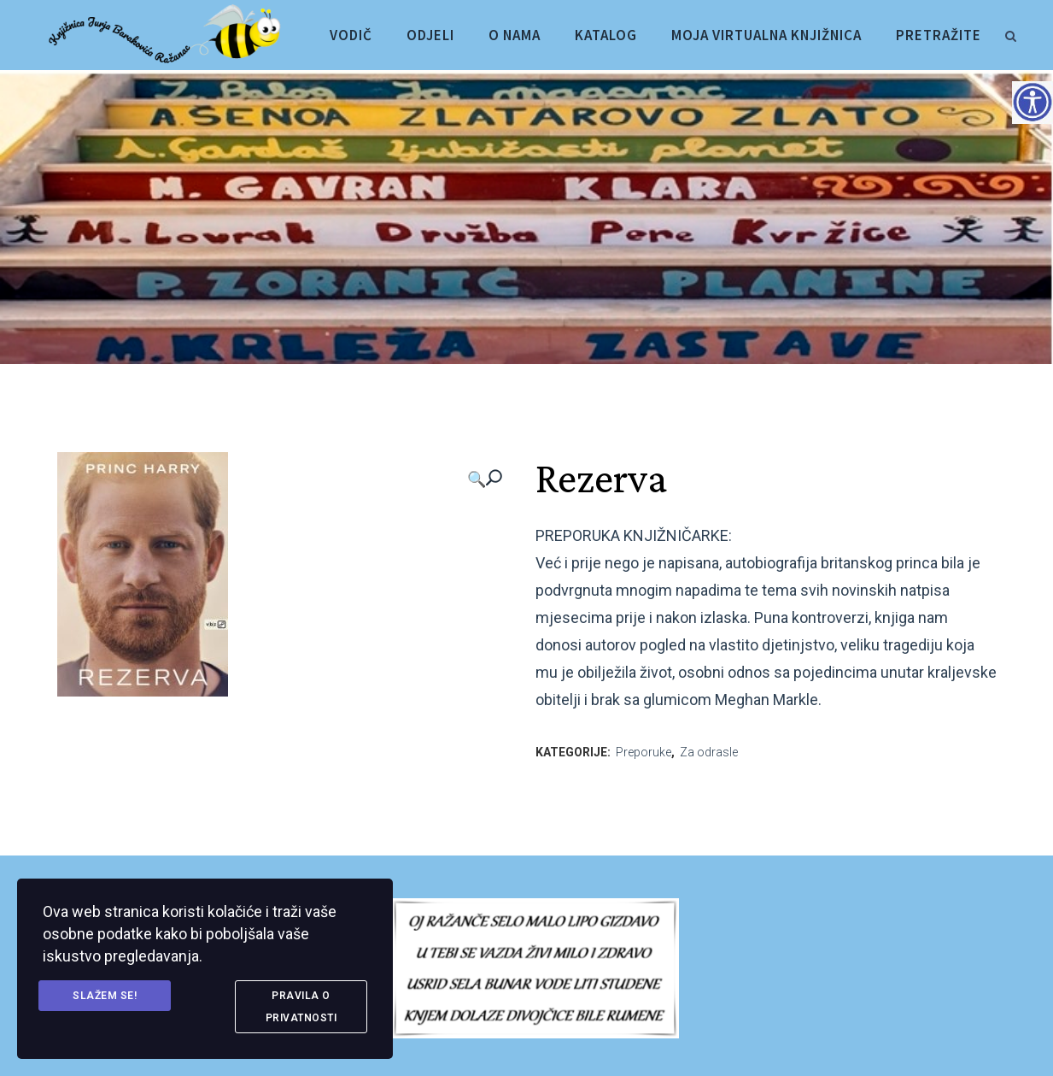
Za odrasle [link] (709, 752)
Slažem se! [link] (105, 996)
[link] (1010, 33)
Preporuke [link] (643, 752)
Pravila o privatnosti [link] (301, 1007)
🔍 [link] (476, 479)
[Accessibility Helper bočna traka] (1032, 101)
